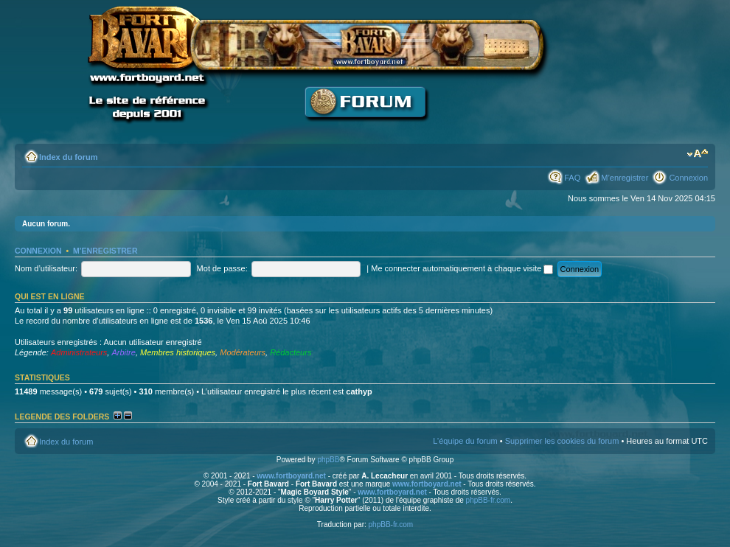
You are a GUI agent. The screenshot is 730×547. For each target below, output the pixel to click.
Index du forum (68, 157)
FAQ (572, 177)
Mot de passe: (222, 268)
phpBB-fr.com (488, 500)
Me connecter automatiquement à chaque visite (462, 268)
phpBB (328, 460)
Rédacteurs (290, 352)
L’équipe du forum (465, 440)
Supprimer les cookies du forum (562, 440)
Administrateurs (79, 352)
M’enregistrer (624, 177)
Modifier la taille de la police (697, 154)
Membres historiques (177, 352)
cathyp (359, 391)
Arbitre (123, 352)
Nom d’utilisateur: (46, 268)
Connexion (688, 177)
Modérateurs (242, 352)
